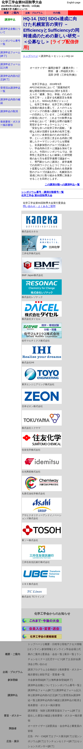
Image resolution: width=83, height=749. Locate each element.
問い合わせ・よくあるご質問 (39, 206)
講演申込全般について (40, 685)
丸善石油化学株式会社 (42, 485)
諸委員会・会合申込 (58, 725)
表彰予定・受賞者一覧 (52, 674)
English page (74, 2)
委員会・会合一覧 (52, 654)
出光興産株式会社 (42, 463)
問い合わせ (41, 664)
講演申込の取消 (9, 111)
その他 (56, 12)
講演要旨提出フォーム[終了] (63, 710)
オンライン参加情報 (40, 649)
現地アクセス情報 (72, 644)
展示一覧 (69, 654)
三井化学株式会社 (42, 245)
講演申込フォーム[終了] (41, 690)
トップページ (30, 56)
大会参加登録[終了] (38, 679)
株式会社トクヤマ (42, 419)
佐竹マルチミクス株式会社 (42, 332)
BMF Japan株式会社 (42, 267)
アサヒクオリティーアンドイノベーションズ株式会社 (42, 509)
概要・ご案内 (11, 12)
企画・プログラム (13, 672)
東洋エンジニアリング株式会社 (42, 376)
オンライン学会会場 (65, 649)
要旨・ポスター (12, 715)
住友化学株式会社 (42, 441)
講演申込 (13, 695)
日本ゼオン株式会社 (42, 398)
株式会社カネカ (42, 223)
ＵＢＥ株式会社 (42, 575)
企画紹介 (52, 669)
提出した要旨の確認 (39, 715)
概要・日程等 (52, 644)
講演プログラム (36, 669)
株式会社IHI (42, 354)
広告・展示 (12, 741)
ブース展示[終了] (62, 736)
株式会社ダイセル (42, 310)
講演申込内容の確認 (48, 700)
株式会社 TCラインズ (34, 593)
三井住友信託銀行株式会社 (42, 553)
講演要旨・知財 (36, 710)
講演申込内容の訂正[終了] (46, 695)
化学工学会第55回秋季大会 (22, 2)
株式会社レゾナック (42, 288)
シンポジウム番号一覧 (67, 685)
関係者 (12, 728)
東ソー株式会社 (42, 532)
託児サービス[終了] (58, 659)
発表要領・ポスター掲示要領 (44, 705)
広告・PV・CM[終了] (39, 736)
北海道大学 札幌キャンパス (14, 9)
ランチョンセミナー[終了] (60, 741)
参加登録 (13, 679)
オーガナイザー (36, 725)
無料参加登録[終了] (62, 679)
